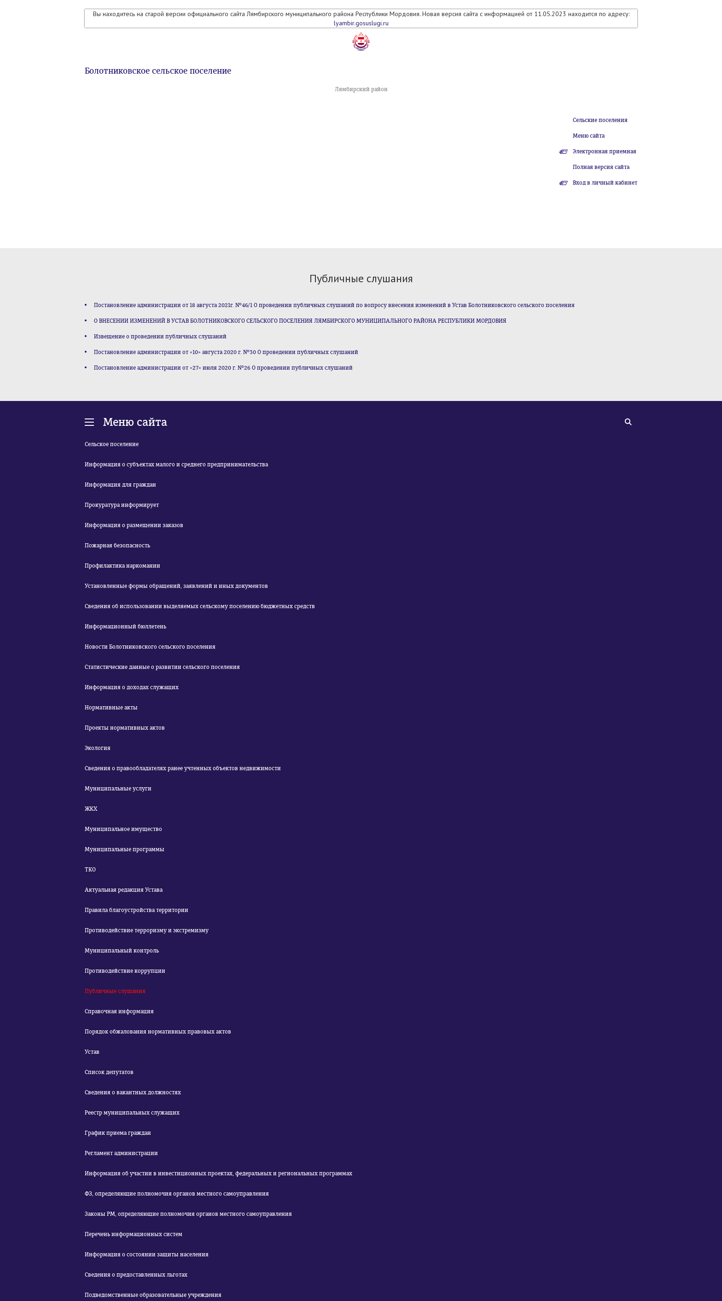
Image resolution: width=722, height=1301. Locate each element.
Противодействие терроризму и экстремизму (147, 930)
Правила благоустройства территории (136, 910)
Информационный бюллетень (125, 626)
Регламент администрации (121, 1153)
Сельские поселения (600, 120)
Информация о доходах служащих (132, 687)
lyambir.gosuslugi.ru (361, 23)
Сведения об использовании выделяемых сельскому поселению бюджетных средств (200, 606)
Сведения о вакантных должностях (133, 1092)
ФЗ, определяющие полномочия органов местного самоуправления (177, 1194)
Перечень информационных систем (133, 1234)
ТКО (90, 869)
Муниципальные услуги (118, 788)
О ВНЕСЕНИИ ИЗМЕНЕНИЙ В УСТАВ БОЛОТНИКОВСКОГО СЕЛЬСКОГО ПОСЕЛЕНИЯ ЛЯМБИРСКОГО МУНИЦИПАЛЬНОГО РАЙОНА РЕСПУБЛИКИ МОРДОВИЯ (300, 321)
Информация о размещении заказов (134, 525)
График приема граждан (118, 1133)
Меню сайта (589, 136)
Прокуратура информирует (122, 505)
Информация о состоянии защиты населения (147, 1254)
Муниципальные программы (124, 849)
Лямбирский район (361, 89)
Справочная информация (119, 1011)
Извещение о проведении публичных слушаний (160, 336)
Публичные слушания (115, 991)
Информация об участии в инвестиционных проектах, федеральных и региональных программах (218, 1173)
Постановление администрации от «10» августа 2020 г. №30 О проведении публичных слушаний (226, 352)
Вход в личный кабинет (605, 183)
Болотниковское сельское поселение (158, 71)
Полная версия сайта (601, 167)
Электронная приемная (604, 151)
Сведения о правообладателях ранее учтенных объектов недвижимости (183, 768)
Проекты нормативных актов (125, 728)
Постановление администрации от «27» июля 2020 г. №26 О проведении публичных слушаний (223, 368)
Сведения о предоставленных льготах (136, 1275)
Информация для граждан (120, 485)
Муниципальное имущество (123, 829)
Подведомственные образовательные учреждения (153, 1295)
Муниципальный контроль (122, 950)
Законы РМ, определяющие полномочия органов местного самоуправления (188, 1214)
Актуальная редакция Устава (124, 890)
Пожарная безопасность (117, 545)
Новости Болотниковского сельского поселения (150, 647)
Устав (92, 1052)
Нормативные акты (111, 707)
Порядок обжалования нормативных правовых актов (158, 1031)
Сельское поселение (112, 444)
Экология (98, 748)
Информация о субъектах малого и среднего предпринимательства (176, 464)
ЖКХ (91, 809)
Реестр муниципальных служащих (132, 1112)
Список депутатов (109, 1072)
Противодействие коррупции (125, 971)
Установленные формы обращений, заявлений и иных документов (176, 586)
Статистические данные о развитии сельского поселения (162, 667)
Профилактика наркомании (122, 566)
